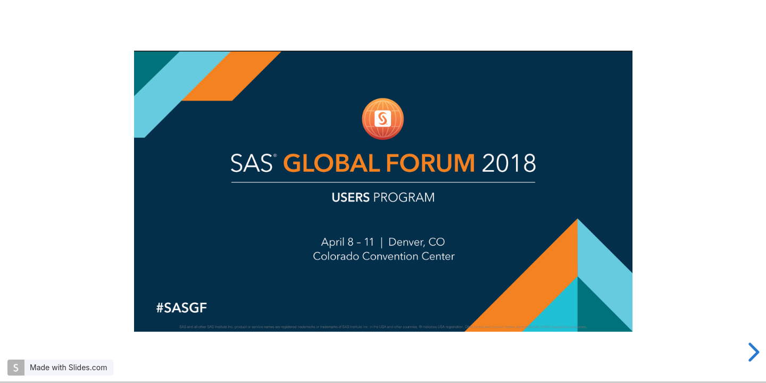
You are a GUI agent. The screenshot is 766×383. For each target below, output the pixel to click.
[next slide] (752, 352)
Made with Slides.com (68, 367)
